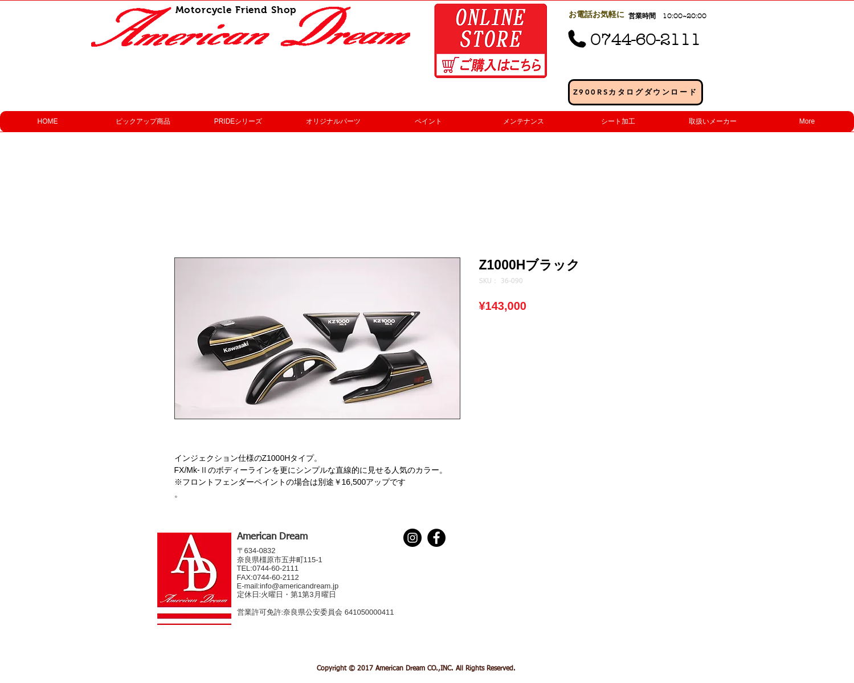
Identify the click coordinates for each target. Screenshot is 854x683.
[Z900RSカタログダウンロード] (635, 92)
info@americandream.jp (299, 586)
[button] (142, 121)
